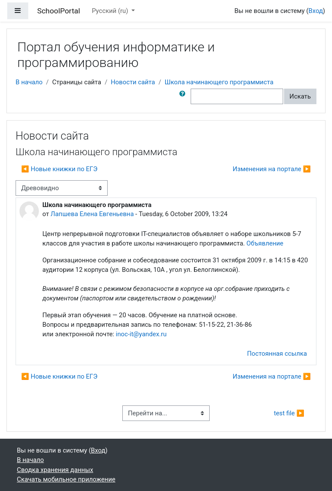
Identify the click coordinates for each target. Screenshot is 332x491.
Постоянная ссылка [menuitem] (277, 353)
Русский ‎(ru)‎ (111, 11)
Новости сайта (133, 82)
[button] (184, 96)
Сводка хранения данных (55, 470)
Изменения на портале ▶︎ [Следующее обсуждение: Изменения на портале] (272, 169)
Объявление (264, 243)
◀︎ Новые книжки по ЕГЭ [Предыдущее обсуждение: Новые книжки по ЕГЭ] (59, 169)
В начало (29, 82)
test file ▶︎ (289, 413)
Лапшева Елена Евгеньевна (92, 214)
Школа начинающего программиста (219, 82)
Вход (316, 11)
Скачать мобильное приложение (66, 479)
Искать (300, 96)
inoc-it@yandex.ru (141, 334)
